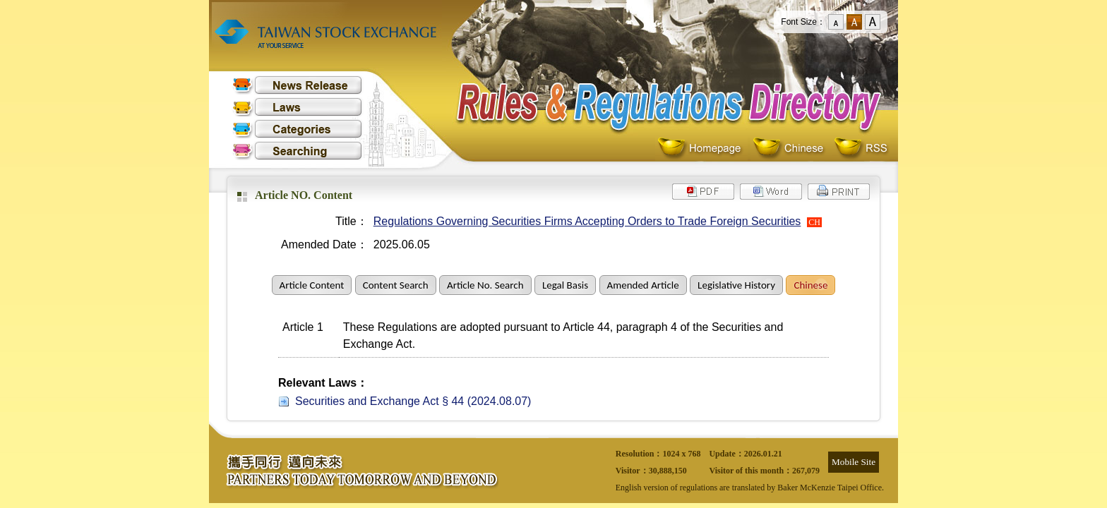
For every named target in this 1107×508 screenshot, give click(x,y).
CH (814, 222)
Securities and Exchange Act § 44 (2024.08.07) (413, 401)
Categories (297, 128)
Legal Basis (565, 285)
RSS (861, 148)
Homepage (702, 148)
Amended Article (643, 285)
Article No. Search (485, 285)
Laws (297, 106)
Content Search (396, 285)
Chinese (791, 148)
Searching (297, 150)
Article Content (312, 285)
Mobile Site (853, 461)
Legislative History (736, 285)
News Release (297, 85)
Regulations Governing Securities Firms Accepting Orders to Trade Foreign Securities (587, 221)
